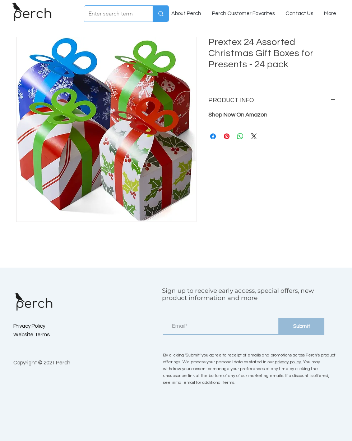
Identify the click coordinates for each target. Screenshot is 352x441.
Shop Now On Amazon (237, 115)
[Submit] (301, 326)
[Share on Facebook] (213, 136)
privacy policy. (288, 362)
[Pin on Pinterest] (226, 136)
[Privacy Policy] (38, 326)
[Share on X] (254, 136)
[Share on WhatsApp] (240, 136)
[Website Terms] (38, 335)
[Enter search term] (113, 14)
